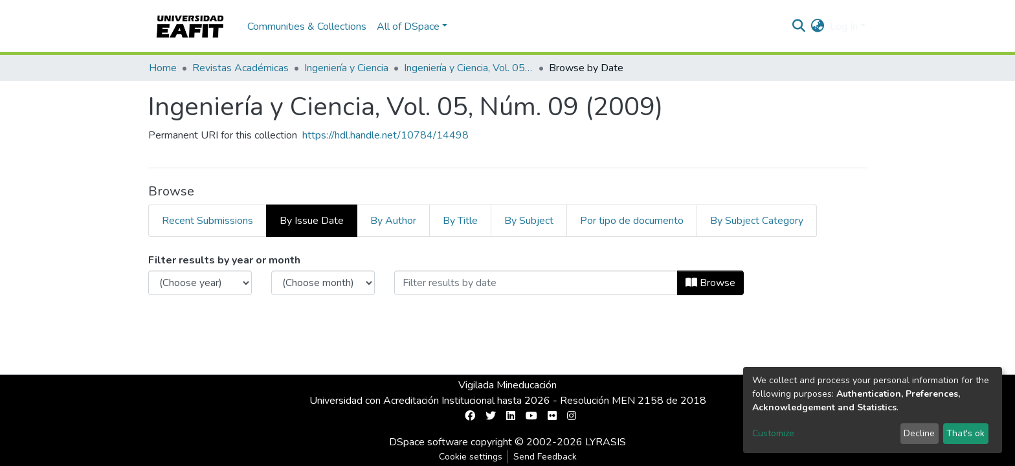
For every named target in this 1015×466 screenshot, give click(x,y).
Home (163, 68)
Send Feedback (545, 456)
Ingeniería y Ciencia (346, 68)
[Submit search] (799, 26)
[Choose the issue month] (323, 283)
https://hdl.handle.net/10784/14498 (385, 135)
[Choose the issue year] (200, 283)
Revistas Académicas (240, 68)
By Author (393, 221)
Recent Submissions (207, 221)
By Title (460, 221)
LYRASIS (605, 442)
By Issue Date (312, 221)
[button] (818, 26)
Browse (710, 283)
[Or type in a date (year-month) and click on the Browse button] (536, 283)
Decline (919, 433)
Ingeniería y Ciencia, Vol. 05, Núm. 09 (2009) (468, 68)
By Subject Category (756, 221)
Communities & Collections (306, 26)
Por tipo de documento (632, 221)
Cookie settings (470, 456)
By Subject (528, 221)
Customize (773, 433)
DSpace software (428, 442)
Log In (844, 26)
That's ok (965, 433)
